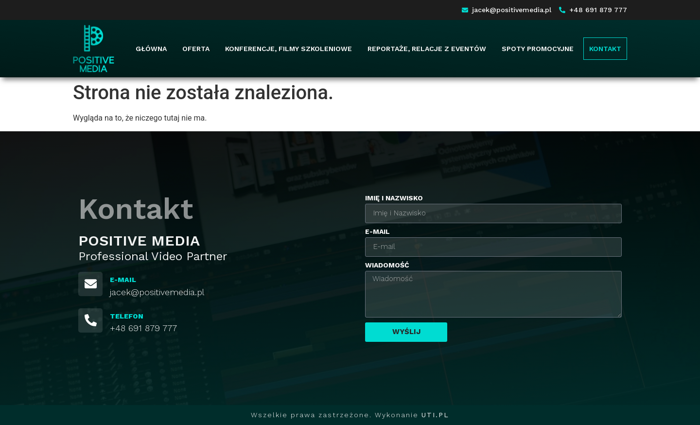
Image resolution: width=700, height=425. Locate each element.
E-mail (377, 231)
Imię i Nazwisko (394, 198)
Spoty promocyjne (538, 49)
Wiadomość (387, 265)
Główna (151, 49)
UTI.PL (435, 415)
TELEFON (126, 316)
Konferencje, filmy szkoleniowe (288, 49)
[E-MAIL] (90, 284)
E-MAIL (123, 279)
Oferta (196, 49)
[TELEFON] (90, 320)
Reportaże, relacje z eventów (427, 49)
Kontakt (605, 49)
